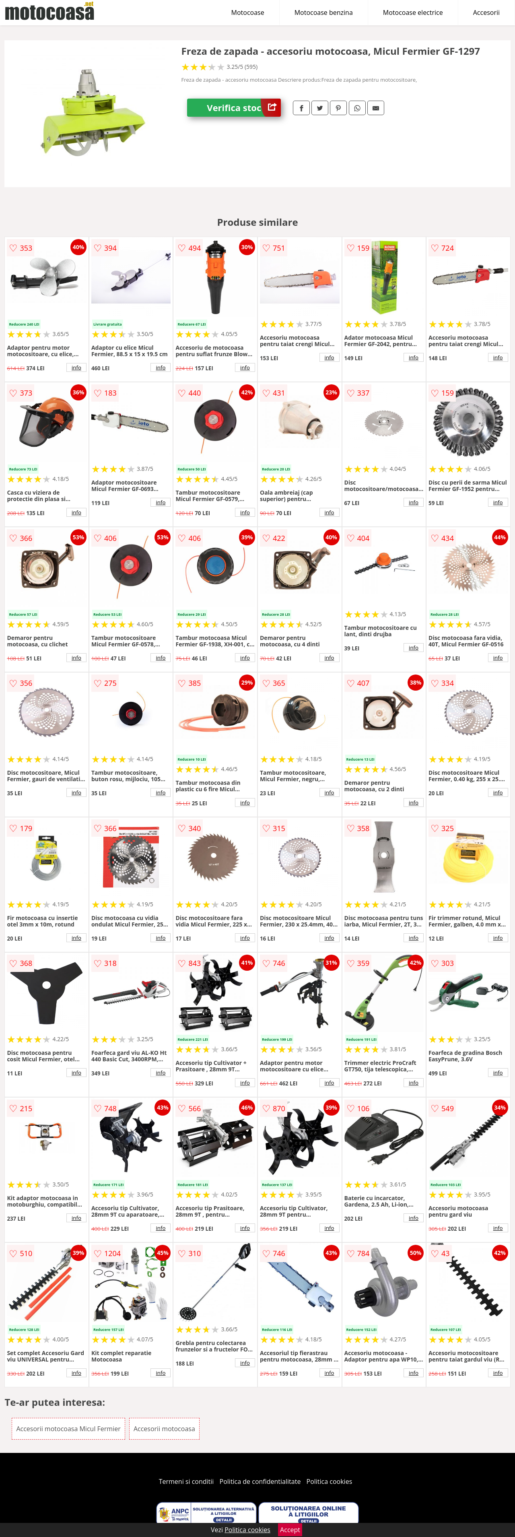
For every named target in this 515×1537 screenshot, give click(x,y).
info (76, 367)
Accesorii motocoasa (164, 1428)
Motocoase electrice (413, 12)
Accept (290, 1529)
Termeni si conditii (186, 1481)
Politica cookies (329, 1481)
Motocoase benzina (324, 12)
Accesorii (486, 12)
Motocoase (247, 12)
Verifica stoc (244, 108)
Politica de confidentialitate (260, 1481)
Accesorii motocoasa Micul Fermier (68, 1428)
